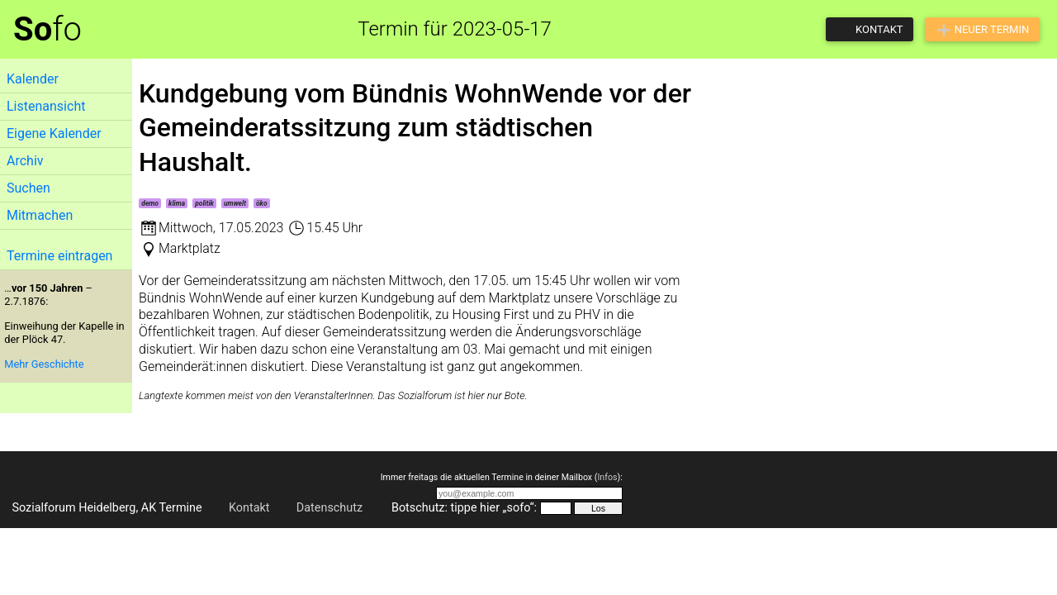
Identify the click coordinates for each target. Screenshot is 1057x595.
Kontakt (249, 508)
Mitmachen (40, 215)
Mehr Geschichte (43, 364)
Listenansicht (46, 106)
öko (262, 203)
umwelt (235, 203)
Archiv (25, 161)
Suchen (28, 188)
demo (150, 203)
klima (176, 203)
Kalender (33, 79)
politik (204, 203)
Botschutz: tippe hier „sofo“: (464, 508)
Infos (607, 477)
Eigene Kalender (54, 133)
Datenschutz (329, 508)
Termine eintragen (59, 256)
